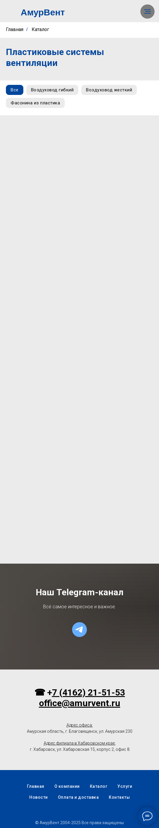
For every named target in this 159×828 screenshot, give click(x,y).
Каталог (40, 29)
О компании (67, 786)
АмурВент (43, 12)
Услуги (124, 786)
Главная (14, 29)
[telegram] (79, 629)
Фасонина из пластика (35, 103)
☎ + (43, 692)
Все (15, 90)
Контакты (119, 797)
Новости (38, 797)
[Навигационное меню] (147, 11)
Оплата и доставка (78, 797)
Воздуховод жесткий (109, 90)
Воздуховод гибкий (52, 90)
